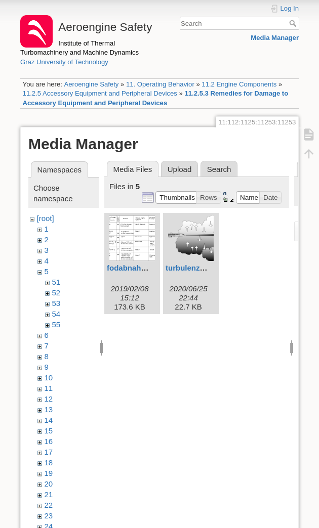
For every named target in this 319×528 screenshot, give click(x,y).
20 (49, 483)
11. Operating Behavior (160, 84)
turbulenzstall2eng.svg (207, 267)
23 (49, 515)
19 (49, 473)
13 (49, 409)
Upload (180, 169)
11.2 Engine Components (239, 84)
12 (49, 398)
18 (49, 462)
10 (49, 377)
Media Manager (275, 37)
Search (294, 23)
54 (56, 314)
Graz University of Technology (64, 62)
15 (49, 430)
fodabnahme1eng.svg (146, 267)
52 (56, 292)
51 (56, 282)
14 (49, 420)
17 (49, 452)
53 (56, 303)
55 (56, 324)
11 (49, 388)
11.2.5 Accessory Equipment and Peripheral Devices (100, 93)
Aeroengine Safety (91, 84)
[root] (45, 218)
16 (49, 441)
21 (49, 494)
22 (49, 505)
